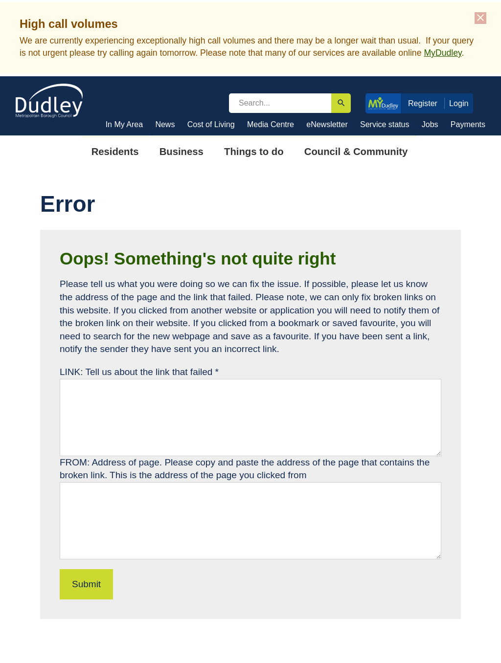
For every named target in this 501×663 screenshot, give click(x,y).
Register (422, 103)
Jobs (430, 124)
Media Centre (270, 124)
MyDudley (442, 53)
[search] (280, 103)
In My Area (124, 124)
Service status (384, 124)
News (165, 124)
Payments (468, 124)
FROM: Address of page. (112, 462)
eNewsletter (326, 124)
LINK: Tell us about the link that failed (139, 372)
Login (459, 103)
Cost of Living (211, 124)
